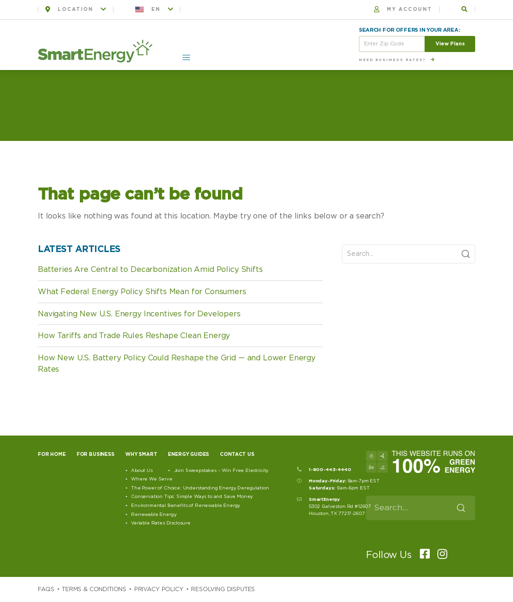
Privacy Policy (158, 589)
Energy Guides (188, 454)
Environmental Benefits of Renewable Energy (185, 505)
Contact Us (237, 454)
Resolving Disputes (223, 589)
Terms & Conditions (94, 589)
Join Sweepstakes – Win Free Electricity (221, 470)
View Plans (450, 43)
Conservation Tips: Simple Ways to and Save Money (192, 496)
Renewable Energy (153, 514)
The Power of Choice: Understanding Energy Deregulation (200, 488)
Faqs (46, 589)
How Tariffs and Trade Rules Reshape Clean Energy (134, 336)
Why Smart (141, 454)
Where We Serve (152, 479)
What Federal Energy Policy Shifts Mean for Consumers (142, 292)
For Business (95, 454)
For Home (52, 454)
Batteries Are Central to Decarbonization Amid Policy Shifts (150, 269)
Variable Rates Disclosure (161, 523)
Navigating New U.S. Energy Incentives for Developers (139, 314)
